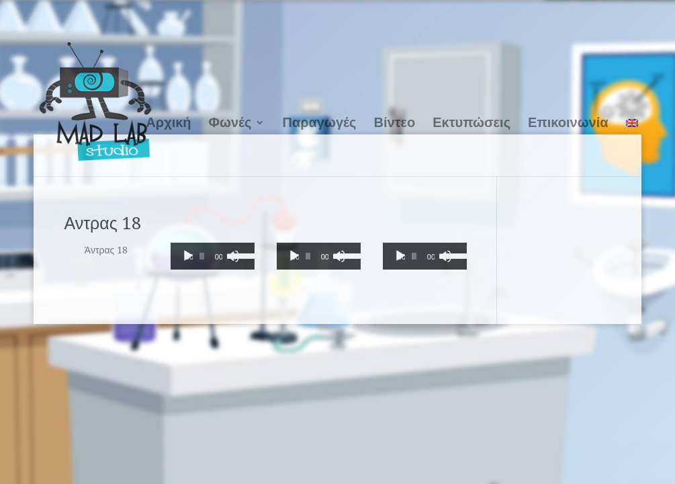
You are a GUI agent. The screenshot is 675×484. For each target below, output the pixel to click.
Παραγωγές (319, 122)
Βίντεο (394, 122)
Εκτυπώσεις (471, 122)
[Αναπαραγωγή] (188, 256)
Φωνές (230, 122)
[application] (213, 256)
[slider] (201, 256)
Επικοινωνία (568, 122)
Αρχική (168, 122)
